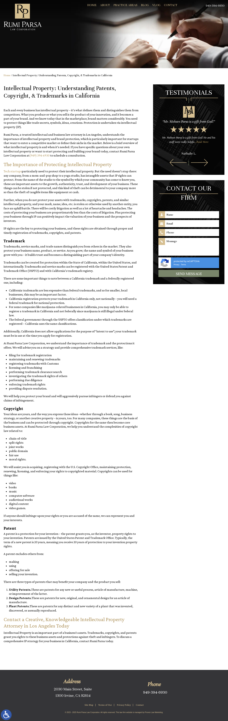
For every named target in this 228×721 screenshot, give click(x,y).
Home (92, 5)
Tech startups (13, 171)
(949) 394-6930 (39, 155)
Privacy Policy (124, 704)
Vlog (156, 5)
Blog (145, 5)
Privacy (176, 265)
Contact (170, 5)
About (105, 5)
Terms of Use (105, 704)
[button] (178, 162)
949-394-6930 (155, 692)
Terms (183, 265)
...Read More (201, 141)
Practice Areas (125, 5)
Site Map (89, 704)
